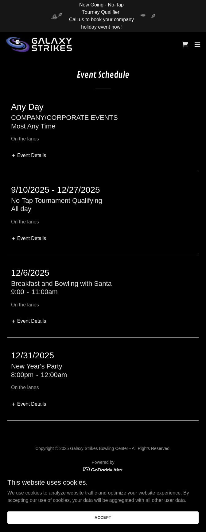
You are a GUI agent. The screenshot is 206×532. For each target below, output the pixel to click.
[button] (197, 44)
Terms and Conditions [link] (103, 493)
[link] (39, 44)
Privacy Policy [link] (103, 486)
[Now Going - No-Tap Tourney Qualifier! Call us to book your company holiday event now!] (103, 16)
